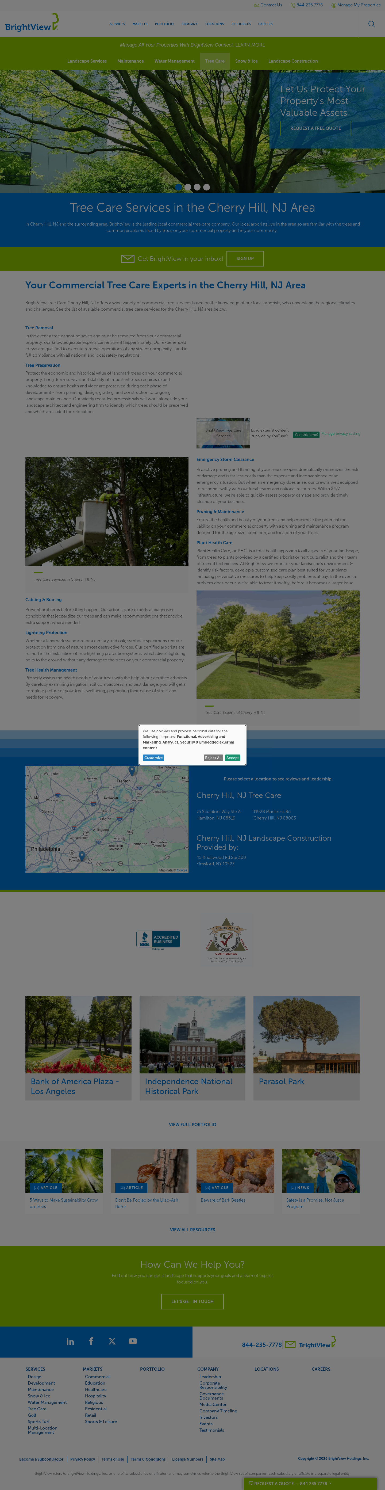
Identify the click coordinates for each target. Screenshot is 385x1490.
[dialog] (192, 745)
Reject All (213, 758)
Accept (232, 758)
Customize (153, 758)
